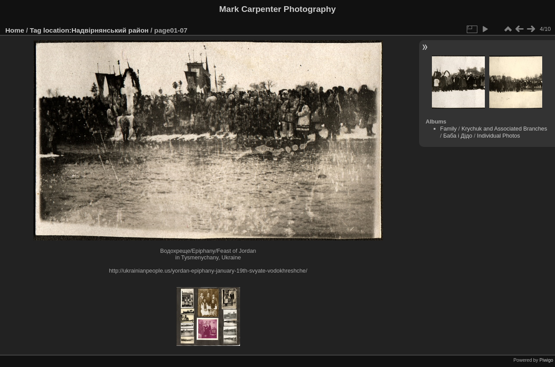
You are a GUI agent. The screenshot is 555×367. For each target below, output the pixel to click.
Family (448, 128)
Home (14, 30)
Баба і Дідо (457, 135)
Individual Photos (498, 135)
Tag (35, 30)
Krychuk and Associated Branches (504, 128)
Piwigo (546, 360)
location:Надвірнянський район (96, 30)
